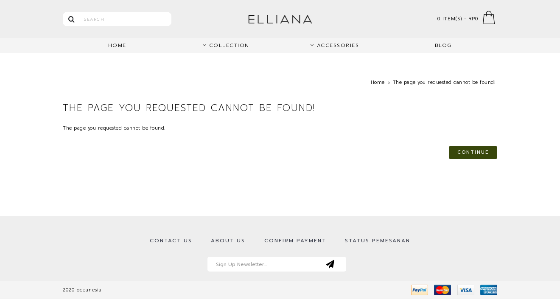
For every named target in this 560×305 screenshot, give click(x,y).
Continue (473, 152)
